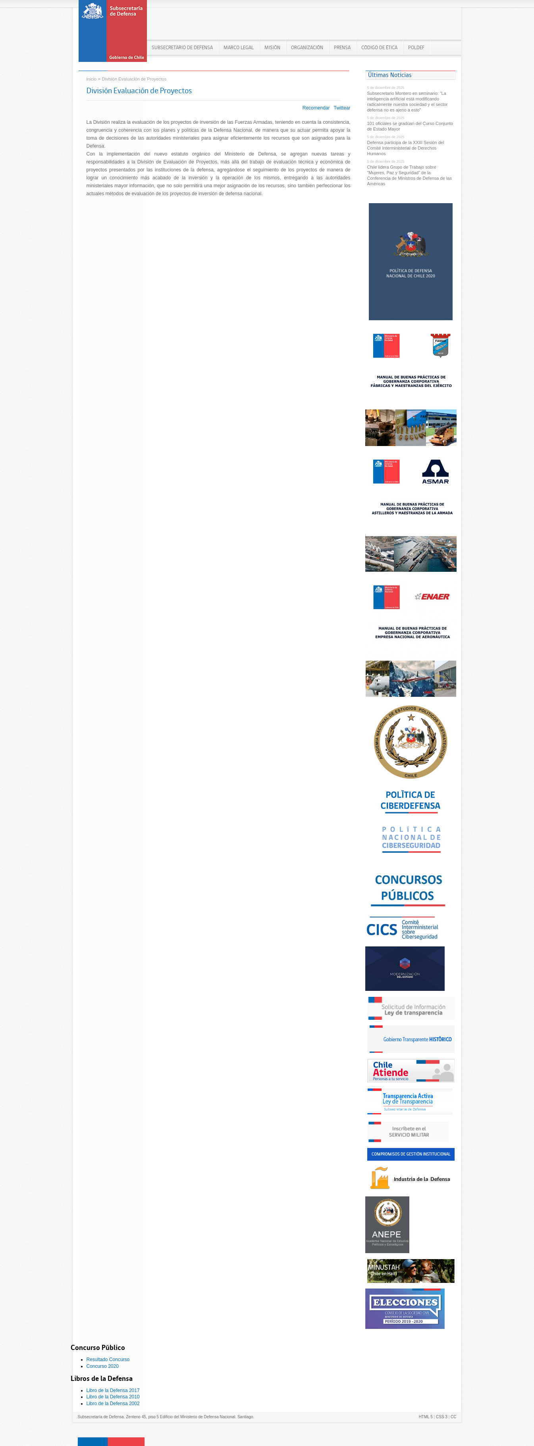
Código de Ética (379, 47)
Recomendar (316, 108)
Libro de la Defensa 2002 (113, 1403)
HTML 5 (426, 1417)
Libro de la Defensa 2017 (113, 1390)
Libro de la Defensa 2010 (113, 1397)
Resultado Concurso (108, 1359)
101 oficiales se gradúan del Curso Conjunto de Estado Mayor (410, 126)
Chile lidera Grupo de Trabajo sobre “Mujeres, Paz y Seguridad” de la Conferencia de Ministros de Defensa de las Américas (409, 175)
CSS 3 (441, 1417)
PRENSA (342, 47)
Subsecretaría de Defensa (113, 33)
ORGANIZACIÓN (307, 47)
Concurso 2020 (103, 1366)
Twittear (342, 108)
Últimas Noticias (390, 75)
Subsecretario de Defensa (182, 47)
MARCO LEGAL (239, 47)
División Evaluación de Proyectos (134, 79)
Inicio (92, 79)
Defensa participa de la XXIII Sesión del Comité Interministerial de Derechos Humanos (405, 148)
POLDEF (416, 47)
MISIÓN (272, 47)
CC (453, 1417)
